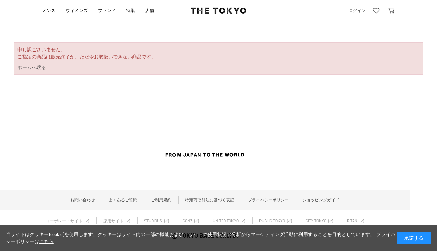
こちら (46, 241)
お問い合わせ (82, 200)
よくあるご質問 (123, 200)
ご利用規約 (161, 200)
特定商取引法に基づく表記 (209, 200)
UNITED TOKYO (226, 221)
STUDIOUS (153, 221)
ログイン (357, 10)
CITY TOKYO (316, 221)
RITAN (352, 221)
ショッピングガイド (320, 200)
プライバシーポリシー (268, 200)
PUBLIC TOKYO (272, 221)
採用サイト (113, 221)
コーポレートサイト (64, 221)
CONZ (187, 221)
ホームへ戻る (31, 67)
